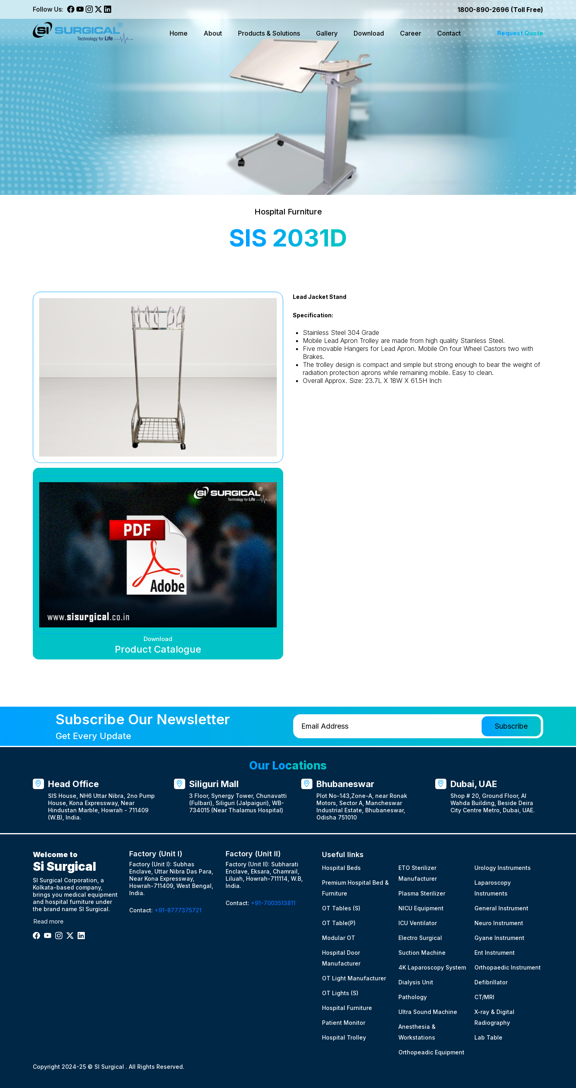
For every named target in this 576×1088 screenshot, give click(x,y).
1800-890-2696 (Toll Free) (500, 10)
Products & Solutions (269, 33)
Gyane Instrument (499, 937)
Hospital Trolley (344, 1037)
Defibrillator (491, 982)
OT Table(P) (339, 923)
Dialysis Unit (415, 982)
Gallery (327, 33)
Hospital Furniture (347, 1007)
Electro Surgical (420, 937)
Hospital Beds (341, 867)
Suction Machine (422, 952)
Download (369, 33)
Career (410, 33)
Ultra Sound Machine (427, 1011)
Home (179, 33)
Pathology (412, 997)
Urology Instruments (502, 867)
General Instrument (501, 908)
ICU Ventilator (417, 923)
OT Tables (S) (341, 908)
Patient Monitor (343, 1022)
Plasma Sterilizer (421, 893)
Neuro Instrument (498, 923)
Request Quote (520, 33)
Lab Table (488, 1037)
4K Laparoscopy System (432, 967)
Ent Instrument (494, 952)
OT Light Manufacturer (354, 978)
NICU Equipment (421, 908)
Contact (449, 33)
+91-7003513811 (273, 903)
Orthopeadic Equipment (431, 1052)
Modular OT (338, 937)
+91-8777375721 (178, 910)
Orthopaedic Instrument (507, 967)
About (213, 33)
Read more (48, 921)
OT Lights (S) (340, 993)
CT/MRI (484, 997)
